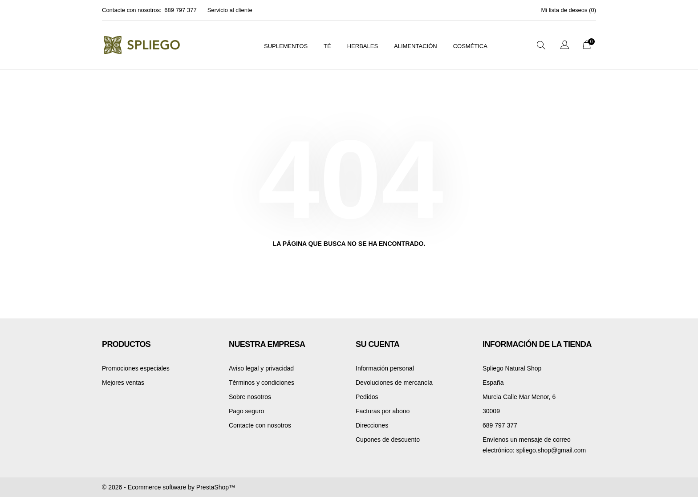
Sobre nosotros (250, 396)
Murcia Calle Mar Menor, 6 (519, 396)
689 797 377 (180, 10)
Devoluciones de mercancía (394, 382)
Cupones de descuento (388, 439)
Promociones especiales (136, 368)
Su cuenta (377, 344)
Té (327, 46)
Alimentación (415, 46)
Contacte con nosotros (260, 425)
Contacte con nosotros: (132, 10)
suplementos (286, 46)
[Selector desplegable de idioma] (564, 46)
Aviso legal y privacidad (261, 368)
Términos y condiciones (261, 382)
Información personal (385, 368)
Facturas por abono (383, 411)
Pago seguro (246, 411)
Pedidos (367, 396)
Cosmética (470, 46)
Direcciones (372, 425)
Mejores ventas (123, 382)
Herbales (362, 46)
